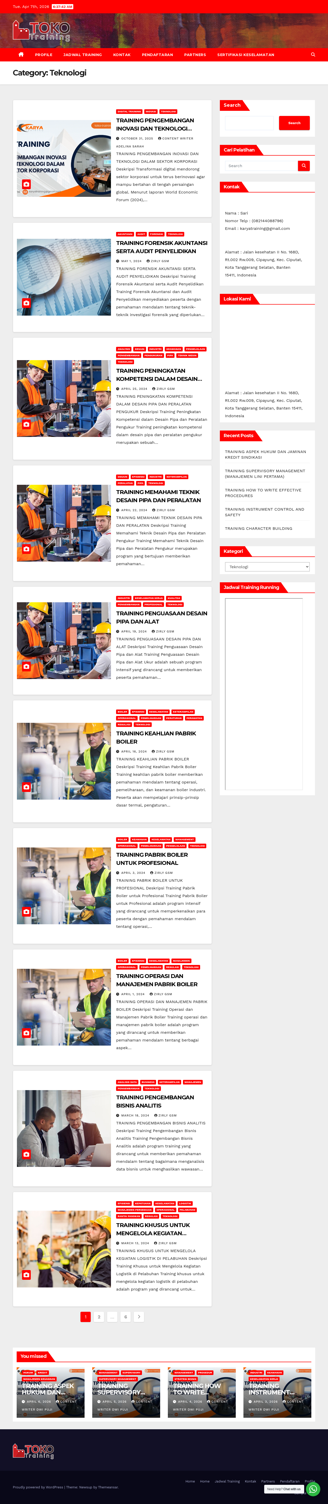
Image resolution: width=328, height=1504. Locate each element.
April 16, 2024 (134, 751)
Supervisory (131, 1372)
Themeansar (108, 1487)
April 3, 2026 (266, 1401)
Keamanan (173, 349)
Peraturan (174, 718)
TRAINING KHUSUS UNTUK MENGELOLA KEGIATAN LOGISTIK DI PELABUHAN (153, 1233)
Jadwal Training (83, 54)
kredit (42, 1372)
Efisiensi (138, 476)
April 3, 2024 (134, 873)
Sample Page (304, 1493)
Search (232, 105)
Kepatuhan (142, 1203)
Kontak (122, 54)
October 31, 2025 (137, 138)
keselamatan (158, 711)
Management (184, 839)
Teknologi (168, 111)
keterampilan (177, 476)
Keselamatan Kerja (149, 598)
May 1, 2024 (132, 261)
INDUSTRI (155, 349)
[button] (313, 54)
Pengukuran (153, 355)
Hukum (28, 1372)
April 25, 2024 (135, 389)
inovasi (151, 111)
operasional (127, 718)
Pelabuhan (187, 1209)
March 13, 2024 (135, 1243)
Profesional (154, 604)
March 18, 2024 (135, 1115)
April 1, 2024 (133, 994)
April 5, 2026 (115, 1401)
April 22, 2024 (135, 510)
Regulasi (124, 724)
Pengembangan (128, 355)
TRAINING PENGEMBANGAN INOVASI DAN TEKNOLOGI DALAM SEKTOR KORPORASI (155, 128)
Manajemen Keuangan (39, 1379)
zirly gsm (158, 261)
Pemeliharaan (151, 718)
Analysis (124, 349)
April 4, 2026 (190, 1401)
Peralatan (125, 483)
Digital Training (129, 111)
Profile (44, 54)
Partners (195, 54)
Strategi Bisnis (185, 1379)
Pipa (170, 355)
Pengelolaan (195, 349)
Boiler (122, 711)
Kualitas (174, 598)
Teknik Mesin (187, 355)
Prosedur (205, 1372)
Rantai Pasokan (129, 1216)
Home (190, 1481)
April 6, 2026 (39, 1401)
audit (141, 234)
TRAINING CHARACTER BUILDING (258, 528)
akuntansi (125, 234)
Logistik (185, 1203)
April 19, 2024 (134, 631)
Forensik (156, 234)
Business (148, 1082)
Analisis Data (127, 1082)
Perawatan (194, 718)
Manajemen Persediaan (134, 1209)
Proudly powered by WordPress (38, 1487)
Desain (139, 349)
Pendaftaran (157, 54)
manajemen (181, 960)
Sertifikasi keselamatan (245, 54)
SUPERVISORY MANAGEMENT (117, 1379)
